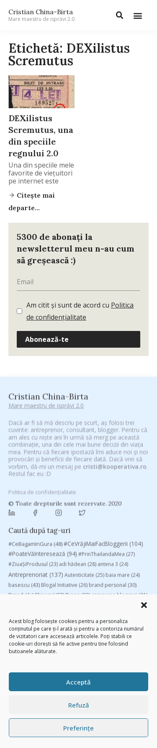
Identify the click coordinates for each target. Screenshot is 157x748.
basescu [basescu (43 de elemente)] (24, 496)
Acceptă (78, 682)
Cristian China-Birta (41, 15)
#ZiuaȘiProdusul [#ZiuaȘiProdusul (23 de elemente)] (33, 475)
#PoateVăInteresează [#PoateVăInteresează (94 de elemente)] (42, 465)
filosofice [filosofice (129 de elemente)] (38, 563)
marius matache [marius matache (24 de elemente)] (108, 573)
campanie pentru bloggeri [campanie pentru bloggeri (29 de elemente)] (45, 516)
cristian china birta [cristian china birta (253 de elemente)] (41, 540)
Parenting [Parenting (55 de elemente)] (25, 583)
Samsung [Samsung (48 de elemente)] (119, 593)
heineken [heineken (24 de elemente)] (75, 563)
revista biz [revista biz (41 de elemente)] (26, 593)
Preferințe (78, 728)
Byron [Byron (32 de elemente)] (77, 506)
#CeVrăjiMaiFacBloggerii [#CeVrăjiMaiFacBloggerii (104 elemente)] (103, 455)
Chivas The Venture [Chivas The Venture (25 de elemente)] (85, 529)
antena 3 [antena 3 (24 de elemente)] (113, 475)
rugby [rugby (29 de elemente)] (89, 593)
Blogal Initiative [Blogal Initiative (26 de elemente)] (64, 496)
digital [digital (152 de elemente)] (62, 552)
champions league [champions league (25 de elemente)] (109, 516)
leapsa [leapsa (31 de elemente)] (106, 563)
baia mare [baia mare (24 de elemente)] (123, 486)
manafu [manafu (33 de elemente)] (44, 573)
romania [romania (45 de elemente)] (60, 593)
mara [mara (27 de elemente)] (71, 573)
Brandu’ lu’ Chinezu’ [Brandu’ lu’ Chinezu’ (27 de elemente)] (36, 506)
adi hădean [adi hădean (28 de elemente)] (77, 475)
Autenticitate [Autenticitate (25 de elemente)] (84, 486)
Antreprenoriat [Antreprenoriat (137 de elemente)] (35, 486)
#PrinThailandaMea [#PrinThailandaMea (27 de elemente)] (106, 465)
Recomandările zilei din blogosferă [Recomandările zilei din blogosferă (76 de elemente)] (94, 583)
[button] (144, 605)
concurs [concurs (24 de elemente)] (128, 529)
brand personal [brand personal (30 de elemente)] (112, 496)
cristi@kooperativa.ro (115, 407)
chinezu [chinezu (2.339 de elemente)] (32, 528)
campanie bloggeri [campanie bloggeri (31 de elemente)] (119, 506)
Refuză (78, 705)
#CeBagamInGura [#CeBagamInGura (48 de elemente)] (35, 455)
